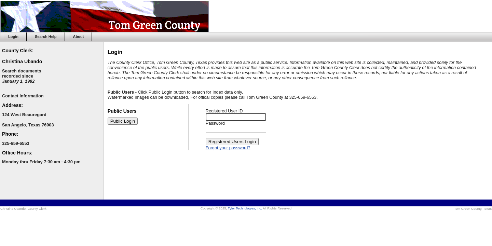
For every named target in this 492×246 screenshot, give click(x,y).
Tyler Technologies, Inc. (245, 208)
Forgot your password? (228, 147)
